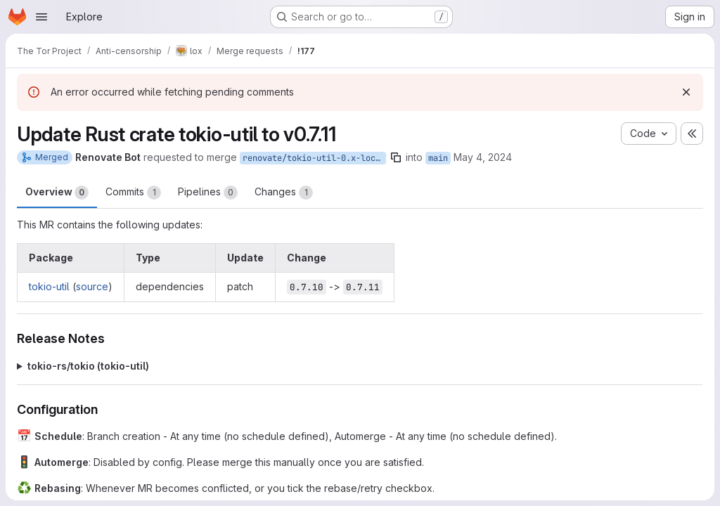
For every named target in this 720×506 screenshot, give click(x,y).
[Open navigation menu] (41, 17)
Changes (284, 193)
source (92, 286)
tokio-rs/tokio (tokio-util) (88, 366)
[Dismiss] (686, 92)
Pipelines (208, 193)
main (438, 158)
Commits (133, 193)
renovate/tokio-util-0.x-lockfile (314, 158)
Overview (57, 193)
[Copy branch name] (395, 157)
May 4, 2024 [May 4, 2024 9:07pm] (483, 157)
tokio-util (49, 286)
